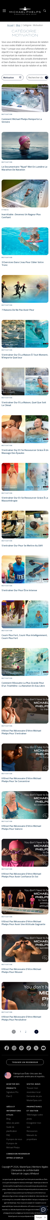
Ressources (32, 1131)
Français (39, 1217)
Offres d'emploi (14, 1157)
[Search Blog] (38, 77)
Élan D (9, 1096)
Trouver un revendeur (25, 1062)
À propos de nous (14, 1139)
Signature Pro (12, 1092)
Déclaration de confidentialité (25, 1170)
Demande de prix (34, 1096)
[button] (44, 11)
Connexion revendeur (18, 1153)
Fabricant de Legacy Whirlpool (25, 1173)
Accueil (10, 25)
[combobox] (40, 1217)
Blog (18, 25)
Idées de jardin (12, 1122)
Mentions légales (40, 1167)
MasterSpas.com (34, 1100)
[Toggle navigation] (4, 11)
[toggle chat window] (43, 1209)
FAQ (8, 1135)
